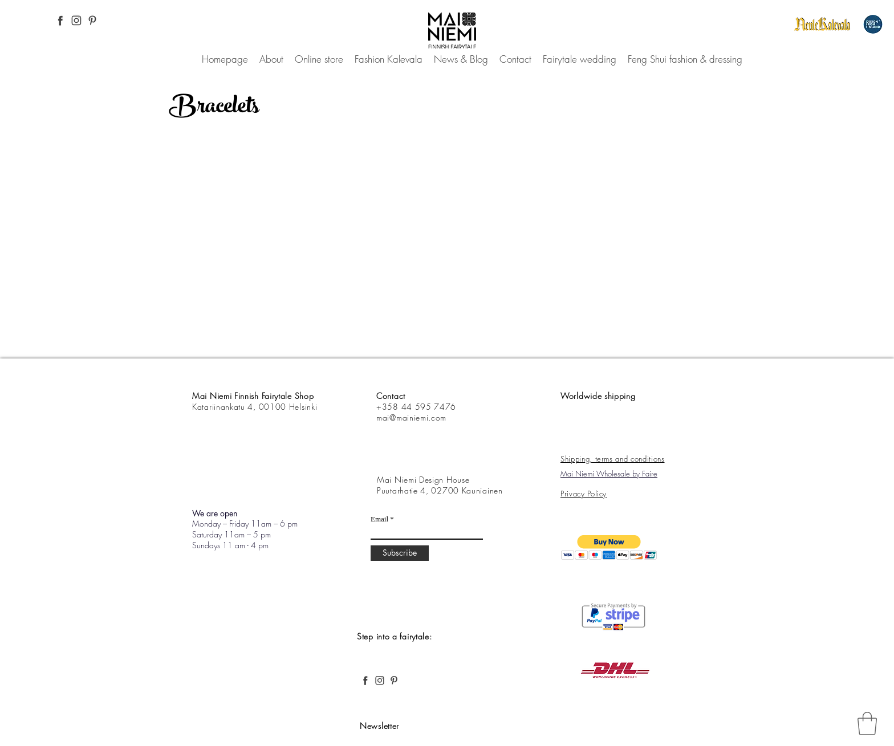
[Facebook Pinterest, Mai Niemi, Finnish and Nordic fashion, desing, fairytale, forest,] (60, 20)
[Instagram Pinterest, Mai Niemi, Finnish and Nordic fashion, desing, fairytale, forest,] (76, 20)
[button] (609, 547)
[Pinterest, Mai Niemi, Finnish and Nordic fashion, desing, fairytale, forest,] (92, 20)
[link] (867, 723)
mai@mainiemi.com (411, 417)
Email (379, 519)
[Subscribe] (400, 553)
